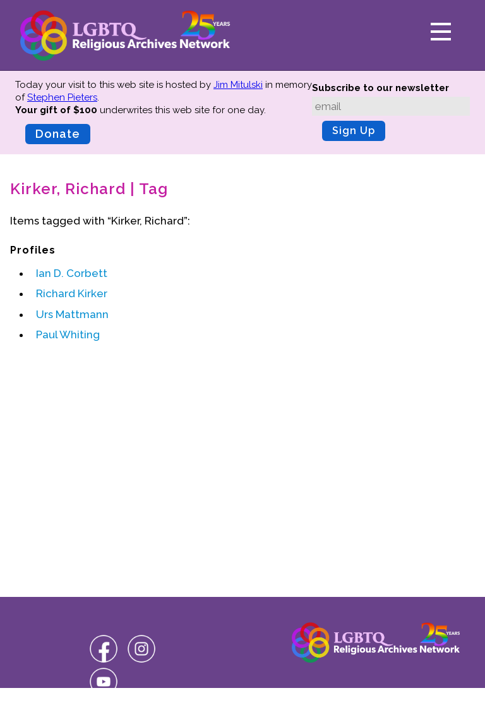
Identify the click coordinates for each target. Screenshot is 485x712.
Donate (57, 133)
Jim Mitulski (238, 84)
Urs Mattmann (72, 314)
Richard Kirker (71, 293)
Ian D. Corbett (71, 273)
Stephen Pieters (62, 97)
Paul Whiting (68, 334)
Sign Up (353, 131)
